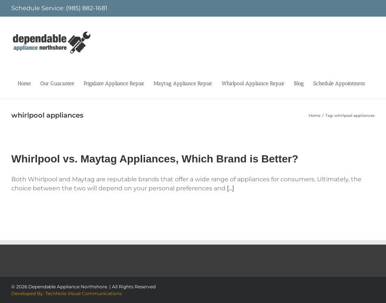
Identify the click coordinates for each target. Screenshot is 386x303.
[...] (230, 188)
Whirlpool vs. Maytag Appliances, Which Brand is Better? (154, 159)
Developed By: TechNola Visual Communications (66, 293)
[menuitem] (24, 83)
